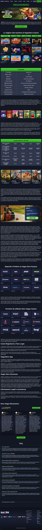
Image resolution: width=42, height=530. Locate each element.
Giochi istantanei (38, 518)
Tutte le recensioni (21, 437)
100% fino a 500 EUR (21, 26)
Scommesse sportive (28, 517)
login (6, 349)
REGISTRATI (39, 1)
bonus (40, 365)
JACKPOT (20, 1)
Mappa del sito (28, 514)
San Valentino (39, 512)
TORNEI (28, 1)
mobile (6, 363)
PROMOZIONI (7, 1)
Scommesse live (28, 519)
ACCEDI (34, 1)
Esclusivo (38, 513)
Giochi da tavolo (38, 522)
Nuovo (27, 522)
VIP (31, 1)
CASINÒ (15, 1)
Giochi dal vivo (39, 516)
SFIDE (24, 1)
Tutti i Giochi (39, 523)
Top (27, 520)
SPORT (11, 1)
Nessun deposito (15, 163)
